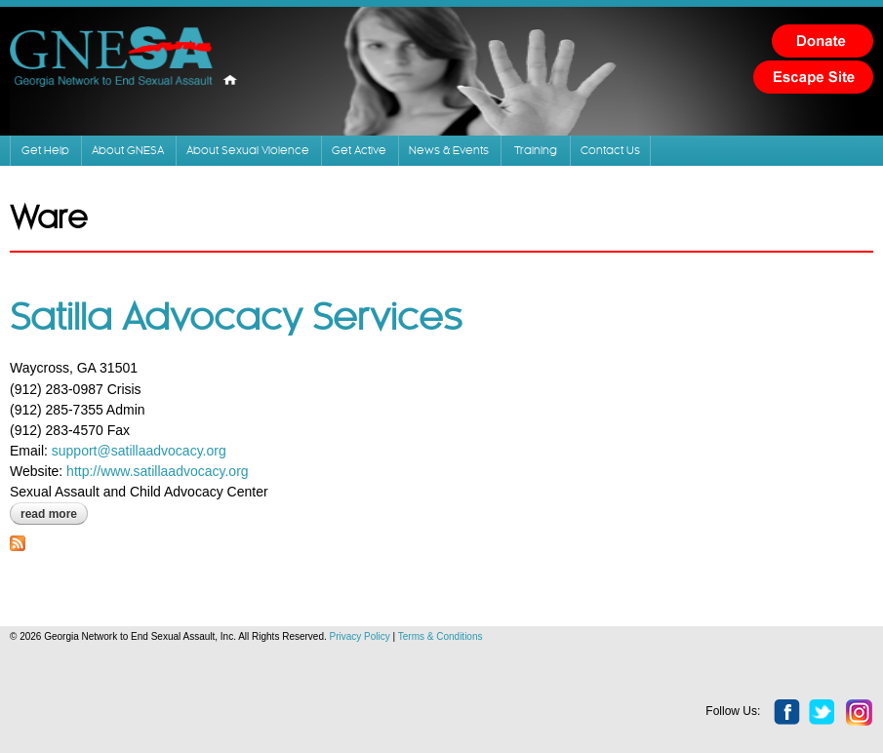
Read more (54, 514)
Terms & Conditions (440, 636)
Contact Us (610, 150)
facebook (787, 713)
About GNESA (128, 150)
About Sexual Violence (247, 150)
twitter (822, 713)
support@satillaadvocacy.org (139, 450)
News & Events (449, 150)
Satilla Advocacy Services (236, 319)
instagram (859, 713)
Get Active (359, 150)
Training (535, 150)
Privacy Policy (360, 636)
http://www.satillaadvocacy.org (157, 471)
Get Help (45, 150)
